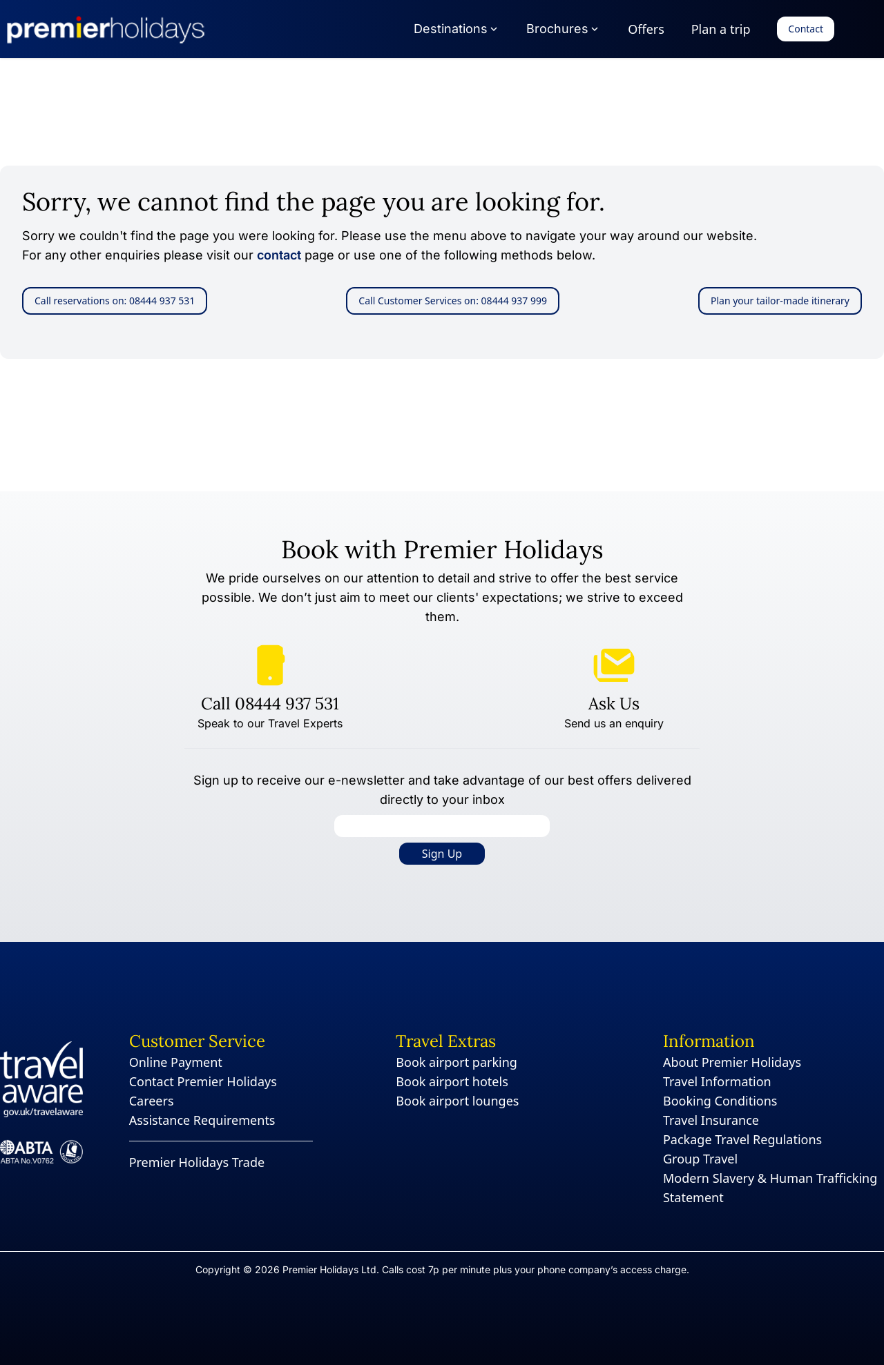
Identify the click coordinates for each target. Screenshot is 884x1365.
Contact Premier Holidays (203, 1081)
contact (279, 255)
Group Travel (700, 1158)
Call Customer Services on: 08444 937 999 (452, 300)
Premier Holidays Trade (197, 1162)
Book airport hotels (452, 1081)
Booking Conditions (720, 1100)
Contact (805, 28)
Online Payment (175, 1062)
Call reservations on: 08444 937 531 (115, 300)
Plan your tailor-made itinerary (780, 300)
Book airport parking (456, 1062)
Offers (646, 29)
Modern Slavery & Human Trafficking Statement (770, 1188)
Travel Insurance (711, 1120)
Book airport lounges (457, 1100)
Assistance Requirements (202, 1120)
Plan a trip (721, 29)
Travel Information (717, 1081)
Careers (151, 1100)
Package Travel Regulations (742, 1139)
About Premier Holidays (732, 1062)
